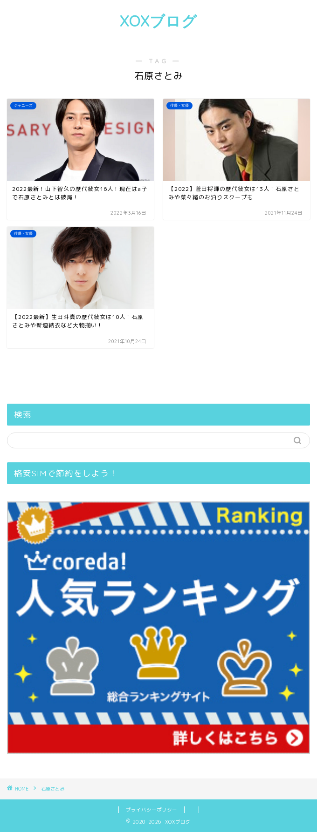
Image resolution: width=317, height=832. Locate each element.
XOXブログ (158, 21)
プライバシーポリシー (151, 809)
